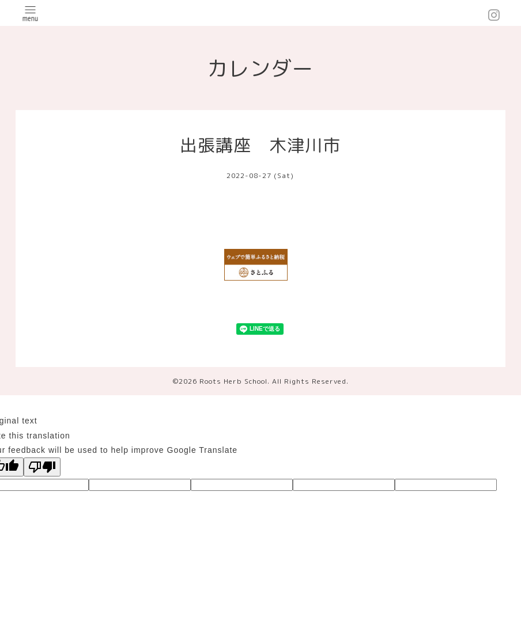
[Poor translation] (42, 466)
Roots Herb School (233, 381)
